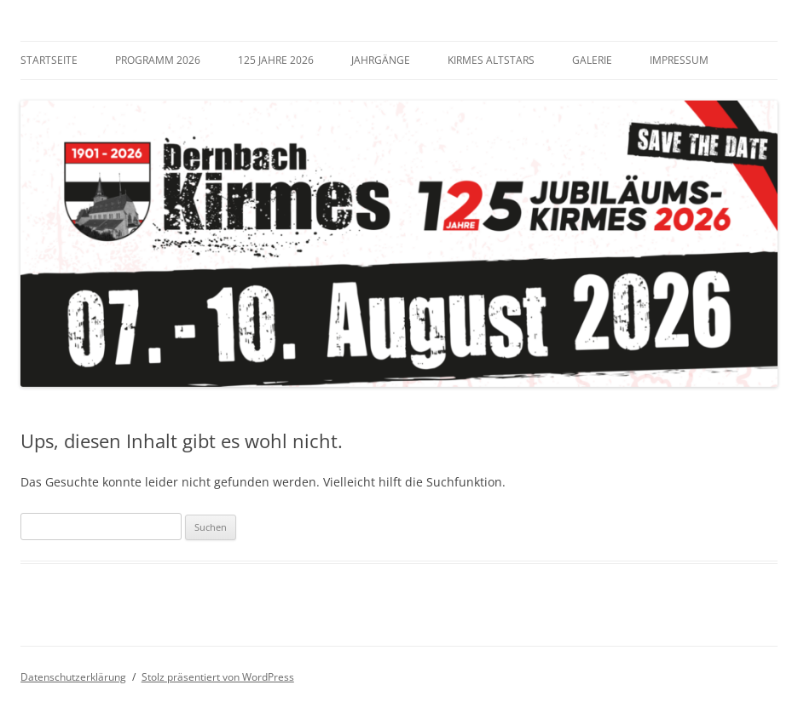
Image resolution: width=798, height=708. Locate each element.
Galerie (592, 60)
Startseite (49, 60)
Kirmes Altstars (491, 60)
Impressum (679, 60)
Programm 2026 (157, 60)
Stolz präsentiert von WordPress (218, 677)
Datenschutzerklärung (73, 677)
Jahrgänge (380, 60)
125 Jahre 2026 (276, 60)
